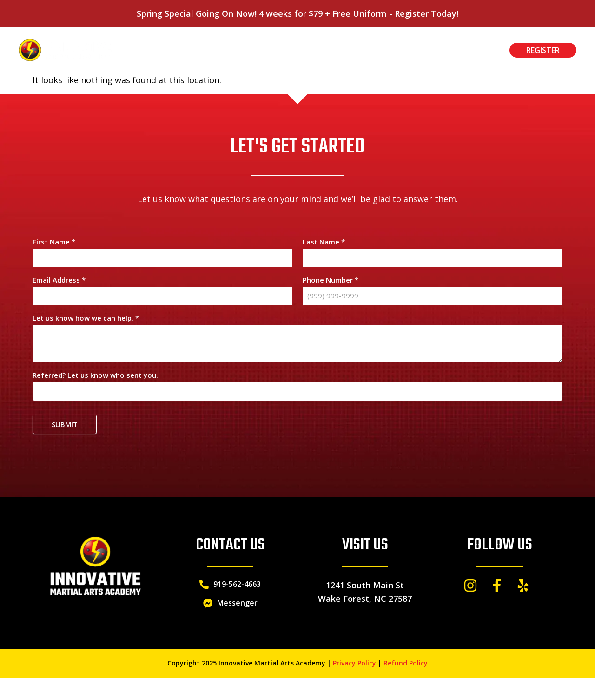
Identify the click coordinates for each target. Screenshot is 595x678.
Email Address (59, 280)
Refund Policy (405, 662)
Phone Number (330, 280)
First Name (54, 242)
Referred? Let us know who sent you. (95, 376)
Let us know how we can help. (86, 319)
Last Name (324, 242)
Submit (65, 424)
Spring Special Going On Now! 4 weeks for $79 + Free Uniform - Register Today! (297, 13)
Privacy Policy (354, 662)
